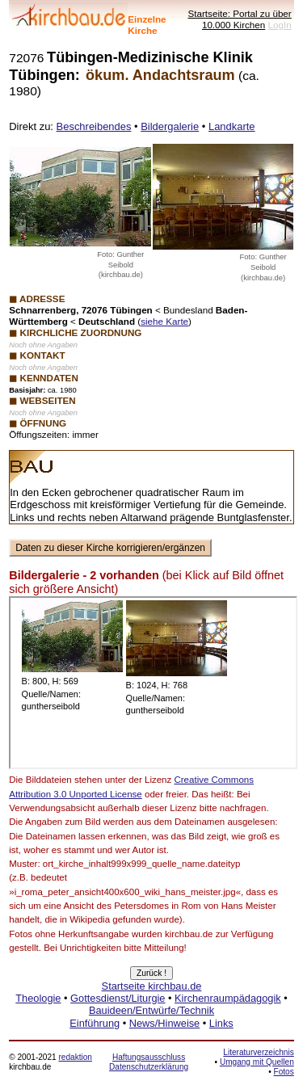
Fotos (284, 1071)
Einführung (94, 1023)
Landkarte (231, 126)
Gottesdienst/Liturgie (117, 998)
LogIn (280, 24)
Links (221, 1023)
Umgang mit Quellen (257, 1062)
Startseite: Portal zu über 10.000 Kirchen (239, 19)
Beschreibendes (94, 126)
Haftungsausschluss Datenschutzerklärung (148, 1062)
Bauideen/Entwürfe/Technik (151, 1010)
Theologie (38, 998)
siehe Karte (164, 321)
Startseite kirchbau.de (152, 986)
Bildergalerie (170, 126)
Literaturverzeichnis (258, 1052)
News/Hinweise (164, 1023)
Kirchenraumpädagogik (228, 998)
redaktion (74, 1057)
